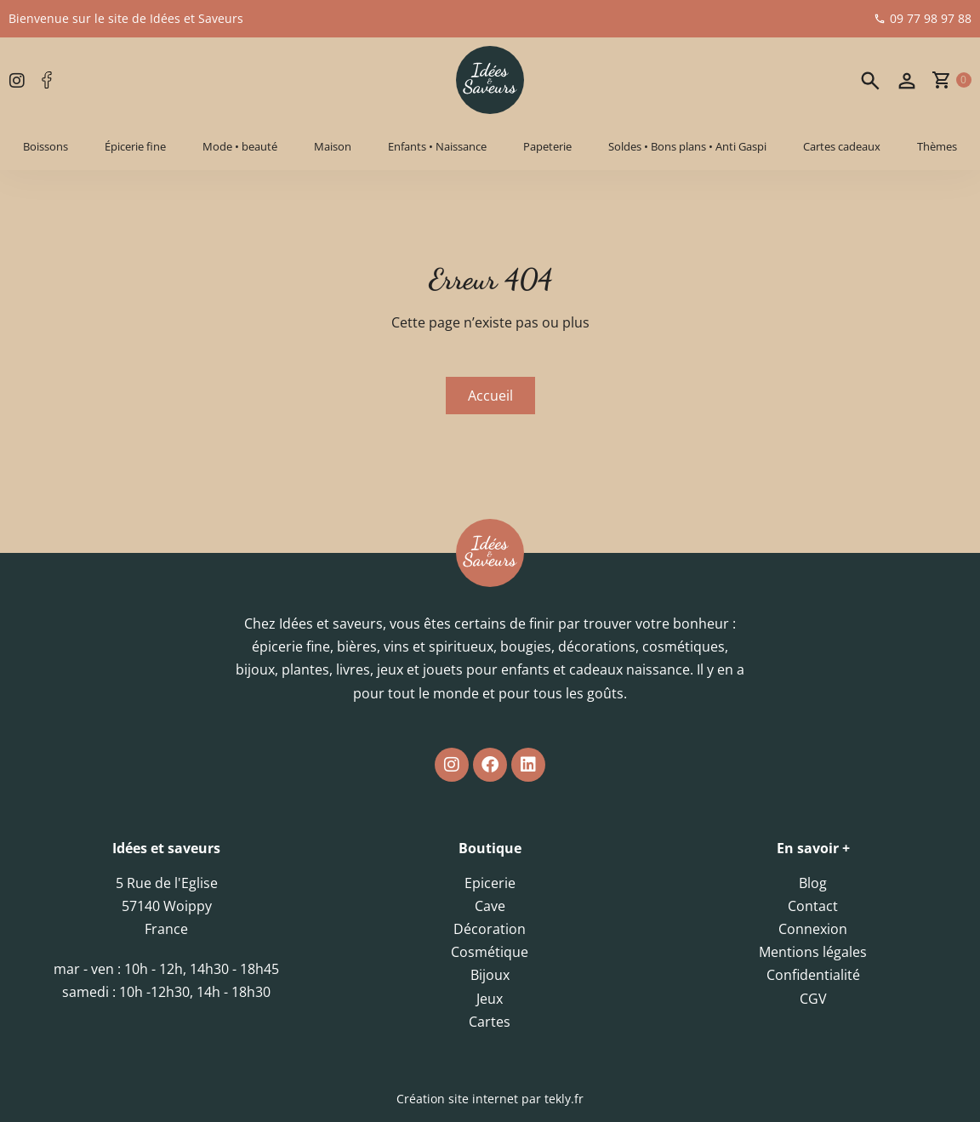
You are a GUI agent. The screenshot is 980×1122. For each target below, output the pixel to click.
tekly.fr (564, 1099)
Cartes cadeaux (841, 146)
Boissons (45, 146)
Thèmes (937, 146)
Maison (332, 146)
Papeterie (547, 146)
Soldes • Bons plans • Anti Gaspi (687, 146)
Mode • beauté (239, 146)
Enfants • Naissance (437, 146)
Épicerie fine (135, 146)
